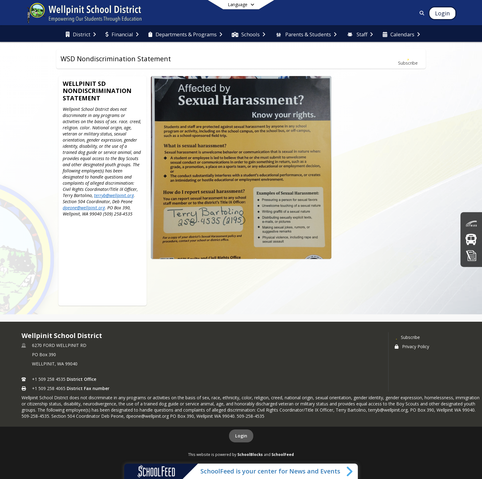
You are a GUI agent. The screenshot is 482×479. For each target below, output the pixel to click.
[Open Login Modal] (442, 13)
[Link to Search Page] (421, 13)
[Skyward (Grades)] (471, 223)
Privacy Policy (412, 346)
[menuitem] (81, 34)
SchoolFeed (282, 454)
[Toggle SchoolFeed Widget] (350, 471)
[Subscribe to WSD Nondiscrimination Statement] (407, 58)
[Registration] (471, 255)
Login (241, 436)
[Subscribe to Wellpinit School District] (407, 337)
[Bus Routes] (471, 239)
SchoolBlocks (250, 454)
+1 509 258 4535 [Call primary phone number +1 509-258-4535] (48, 379)
